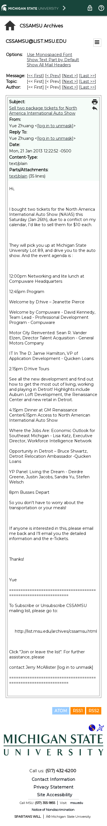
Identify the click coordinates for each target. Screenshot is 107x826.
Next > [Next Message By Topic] (69, 81)
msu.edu (76, 803)
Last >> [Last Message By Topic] (87, 81)
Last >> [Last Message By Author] (87, 87)
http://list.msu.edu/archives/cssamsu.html (56, 631)
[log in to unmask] (55, 125)
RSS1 (78, 710)
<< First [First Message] (35, 75)
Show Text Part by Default (53, 59)
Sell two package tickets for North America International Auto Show (43, 111)
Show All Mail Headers (49, 64)
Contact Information (53, 779)
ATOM (60, 710)
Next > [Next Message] (69, 75)
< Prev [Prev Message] (53, 75)
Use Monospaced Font (49, 54)
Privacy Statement (53, 787)
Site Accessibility (54, 794)
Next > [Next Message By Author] (69, 87)
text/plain (18, 176)
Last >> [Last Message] (87, 75)
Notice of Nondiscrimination (53, 810)
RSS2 (93, 710)
